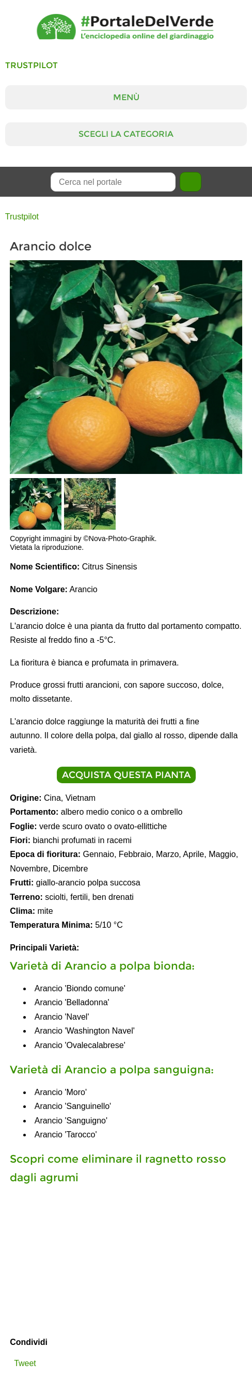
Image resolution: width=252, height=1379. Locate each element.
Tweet (25, 1363)
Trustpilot (31, 65)
